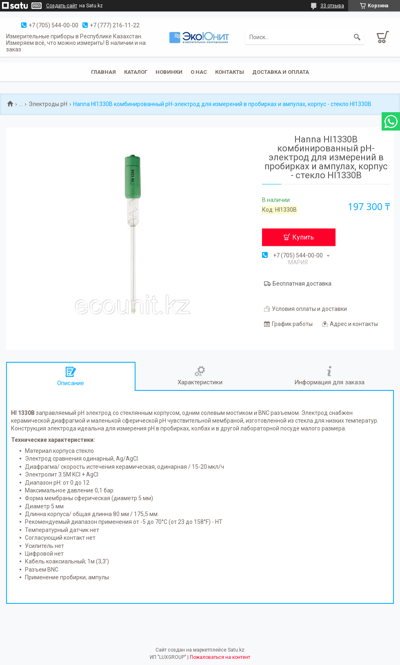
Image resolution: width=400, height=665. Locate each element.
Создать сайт (61, 6)
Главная (103, 72)
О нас (199, 72)
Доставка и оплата (280, 72)
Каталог (135, 72)
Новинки (169, 72)
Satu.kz (236, 650)
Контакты (229, 72)
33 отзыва (332, 6)
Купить (303, 237)
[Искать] (357, 37)
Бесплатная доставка (302, 283)
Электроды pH (48, 104)
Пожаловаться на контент (220, 657)
